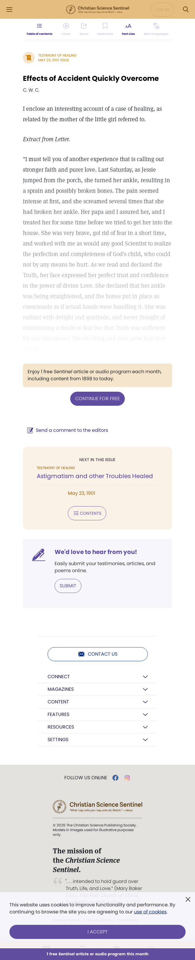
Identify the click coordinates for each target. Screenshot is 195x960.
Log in (162, 10)
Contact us (97, 654)
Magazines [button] (61, 689)
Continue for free (97, 398)
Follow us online (85, 777)
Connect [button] (59, 676)
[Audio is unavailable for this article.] (66, 29)
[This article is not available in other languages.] (156, 29)
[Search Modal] (186, 9)
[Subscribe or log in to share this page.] (84, 29)
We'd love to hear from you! (96, 551)
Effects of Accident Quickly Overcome (91, 78)
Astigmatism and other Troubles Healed (95, 476)
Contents (87, 513)
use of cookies (150, 911)
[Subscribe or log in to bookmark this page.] (105, 29)
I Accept (98, 931)
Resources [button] (61, 727)
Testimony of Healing (57, 55)
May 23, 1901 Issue (53, 59)
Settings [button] (58, 739)
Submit (68, 585)
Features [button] (58, 714)
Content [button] (58, 701)
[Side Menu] (9, 9)
